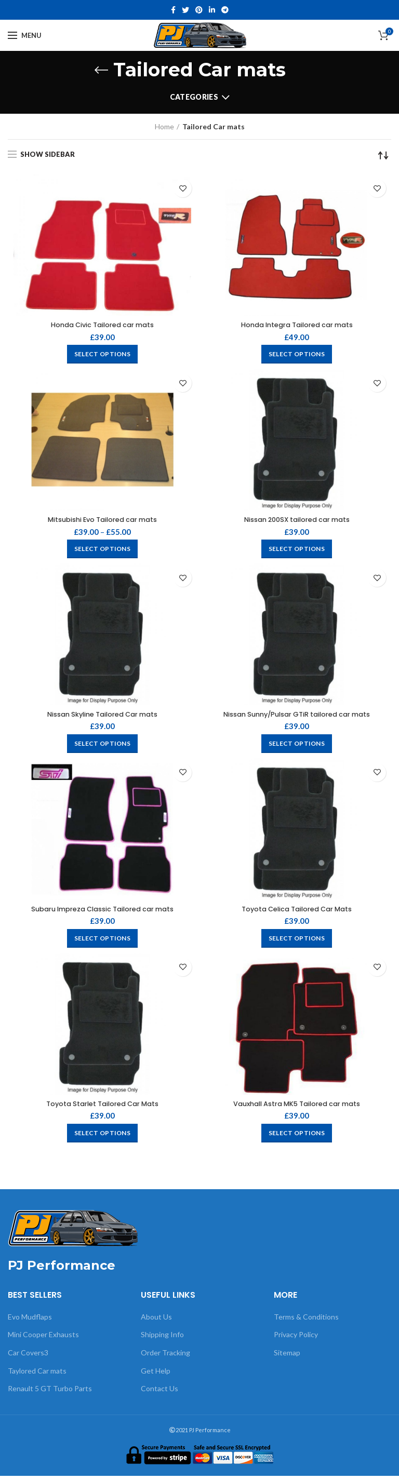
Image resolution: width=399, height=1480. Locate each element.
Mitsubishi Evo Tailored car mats (102, 521)
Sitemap (287, 1357)
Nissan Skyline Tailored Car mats (103, 717)
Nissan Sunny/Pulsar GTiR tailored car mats (297, 717)
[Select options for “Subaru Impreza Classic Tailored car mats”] (102, 942)
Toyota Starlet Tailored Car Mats (102, 1108)
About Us (156, 1321)
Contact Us (159, 1393)
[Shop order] (383, 155)
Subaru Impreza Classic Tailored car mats (102, 912)
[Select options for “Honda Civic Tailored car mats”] (102, 355)
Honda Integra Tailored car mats (297, 325)
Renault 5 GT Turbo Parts (50, 1393)
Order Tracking (165, 1357)
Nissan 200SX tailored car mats (296, 521)
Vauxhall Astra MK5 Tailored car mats (297, 1108)
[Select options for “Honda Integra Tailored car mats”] (296, 355)
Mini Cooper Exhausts (43, 1339)
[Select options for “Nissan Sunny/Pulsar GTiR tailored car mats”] (296, 746)
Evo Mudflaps (30, 1321)
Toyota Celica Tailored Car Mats (297, 912)
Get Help (155, 1374)
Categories (194, 96)
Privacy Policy (296, 1339)
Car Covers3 (28, 1357)
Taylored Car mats (37, 1374)
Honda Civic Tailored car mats (103, 325)
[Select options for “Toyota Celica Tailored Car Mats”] (296, 942)
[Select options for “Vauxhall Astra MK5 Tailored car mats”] (296, 1137)
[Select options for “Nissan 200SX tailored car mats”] (296, 551)
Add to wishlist (183, 188)
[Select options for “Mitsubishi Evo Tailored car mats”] (102, 551)
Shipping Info (162, 1339)
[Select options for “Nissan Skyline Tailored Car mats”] (102, 746)
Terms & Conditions (306, 1321)
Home (164, 126)
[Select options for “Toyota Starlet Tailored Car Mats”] (102, 1137)
